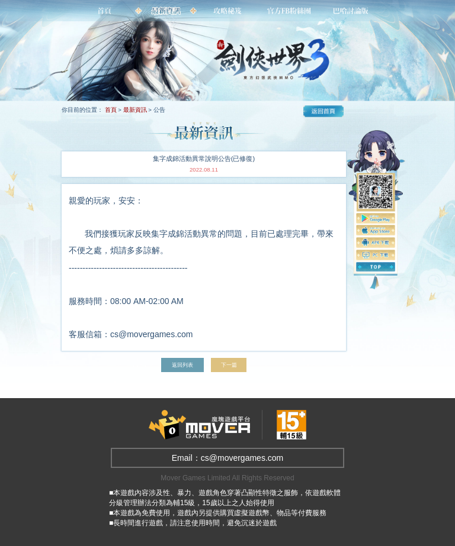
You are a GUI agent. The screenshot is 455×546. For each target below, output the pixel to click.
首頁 (111, 109)
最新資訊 (135, 109)
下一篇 (231, 365)
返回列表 (181, 365)
